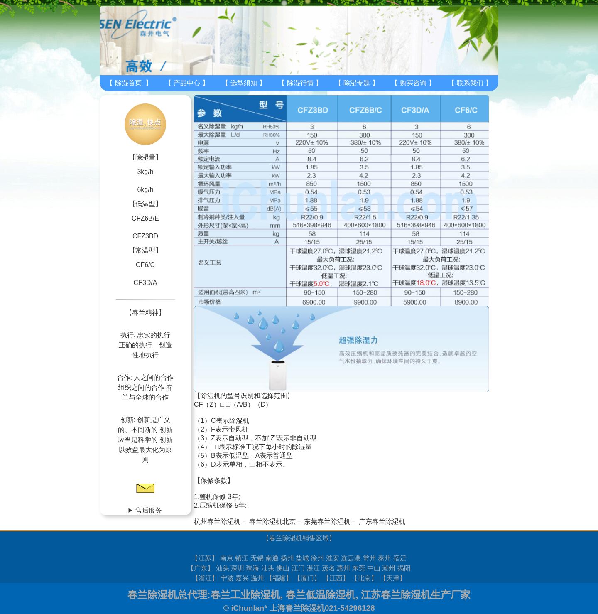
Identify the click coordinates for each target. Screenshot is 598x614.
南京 (226, 558)
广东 (200, 568)
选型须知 (243, 82)
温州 (257, 578)
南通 (272, 558)
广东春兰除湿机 (382, 521)
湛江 (313, 568)
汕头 (222, 568)
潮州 (388, 568)
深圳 (237, 568)
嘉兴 (242, 578)
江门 (298, 568)
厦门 (307, 578)
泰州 (384, 558)
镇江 (241, 558)
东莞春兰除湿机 (327, 521)
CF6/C (145, 264)
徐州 (317, 558)
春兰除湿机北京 (272, 521)
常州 (369, 558)
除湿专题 (356, 82)
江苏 (204, 558)
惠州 (343, 568)
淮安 (332, 558)
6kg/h (145, 189)
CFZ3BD (145, 236)
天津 (392, 578)
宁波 (227, 578)
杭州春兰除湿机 (217, 521)
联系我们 (470, 82)
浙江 (205, 578)
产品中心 (187, 82)
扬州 (287, 558)
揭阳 (404, 568)
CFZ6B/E (145, 218)
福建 (279, 578)
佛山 (282, 568)
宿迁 (400, 558)
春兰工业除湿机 (245, 594)
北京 (364, 578)
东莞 (358, 568)
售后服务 (148, 510)
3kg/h (145, 171)
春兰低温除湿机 (320, 594)
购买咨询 (413, 82)
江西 (336, 578)
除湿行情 (300, 82)
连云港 (351, 558)
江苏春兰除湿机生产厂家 (416, 594)
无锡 (257, 558)
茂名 (328, 568)
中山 (373, 568)
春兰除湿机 (285, 538)
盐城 (302, 558)
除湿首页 (128, 82)
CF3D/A (145, 282)
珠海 (252, 568)
